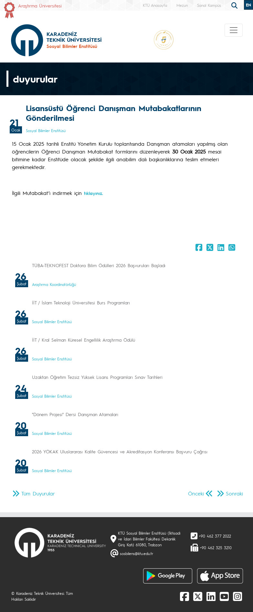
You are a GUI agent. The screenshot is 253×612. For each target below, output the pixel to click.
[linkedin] (211, 596)
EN (248, 4)
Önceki (196, 493)
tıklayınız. (93, 193)
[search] (235, 5)
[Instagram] (237, 596)
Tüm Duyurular (38, 493)
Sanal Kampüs (209, 5)
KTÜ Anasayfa (155, 5)
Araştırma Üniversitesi (40, 5)
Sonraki (234, 493)
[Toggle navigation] (234, 30)
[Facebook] (184, 596)
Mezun (182, 5)
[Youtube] (224, 596)
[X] (197, 596)
